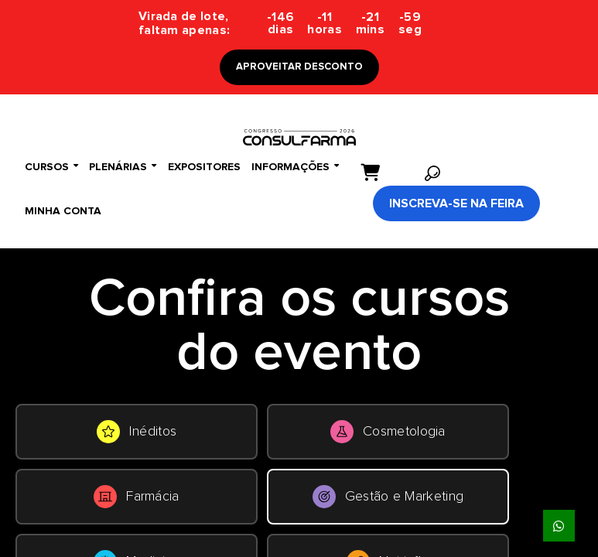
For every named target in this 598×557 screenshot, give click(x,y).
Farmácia (136, 496)
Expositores (204, 167)
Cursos (51, 167)
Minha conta (63, 211)
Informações (295, 167)
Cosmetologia (388, 431)
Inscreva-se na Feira (456, 203)
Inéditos (136, 431)
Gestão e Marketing (388, 496)
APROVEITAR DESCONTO (299, 67)
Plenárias (122, 167)
